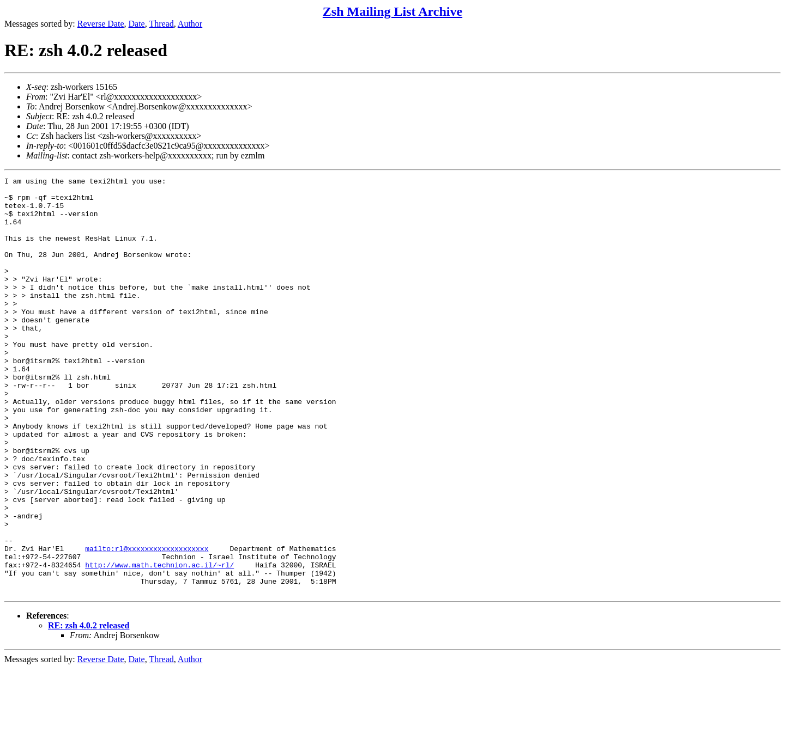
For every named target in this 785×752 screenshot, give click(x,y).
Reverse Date (100, 23)
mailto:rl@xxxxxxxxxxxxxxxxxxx (146, 623)
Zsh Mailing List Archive (392, 11)
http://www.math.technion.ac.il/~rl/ (159, 643)
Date (137, 23)
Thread (161, 23)
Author (190, 23)
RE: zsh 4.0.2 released (88, 708)
